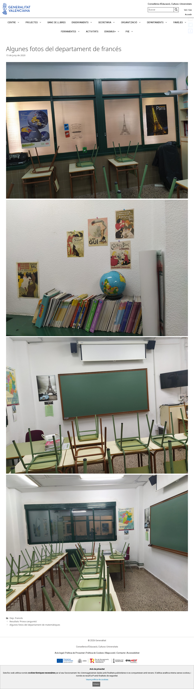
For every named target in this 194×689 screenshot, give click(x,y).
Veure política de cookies (97, 679)
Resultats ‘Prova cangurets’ (23, 621)
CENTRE (15, 22)
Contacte (121, 653)
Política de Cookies (95, 653)
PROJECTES (35, 22)
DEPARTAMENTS (158, 22)
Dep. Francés (16, 618)
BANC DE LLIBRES (57, 22)
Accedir (188, 14)
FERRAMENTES (72, 31)
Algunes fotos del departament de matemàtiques (35, 624)
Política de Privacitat (75, 653)
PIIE (131, 31)
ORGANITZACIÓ (132, 22)
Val (185, 10)
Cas (190, 10)
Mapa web (110, 653)
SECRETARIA (108, 22)
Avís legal (59, 653)
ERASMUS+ (113, 31)
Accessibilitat (133, 653)
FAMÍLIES (181, 22)
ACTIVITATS (92, 31)
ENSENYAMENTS (83, 22)
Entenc (96, 684)
